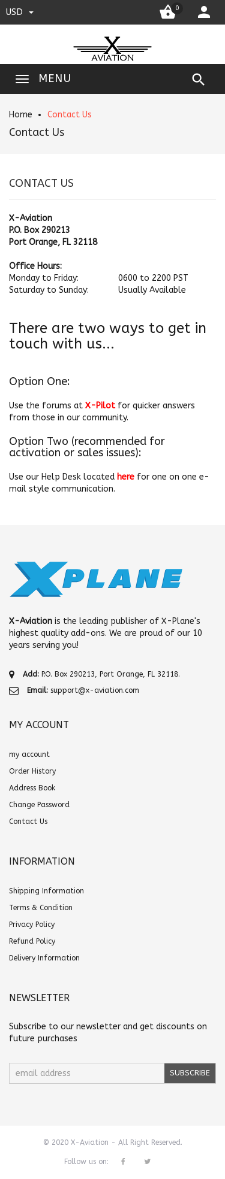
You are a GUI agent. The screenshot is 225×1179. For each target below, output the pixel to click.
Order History (32, 771)
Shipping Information (46, 891)
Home (20, 115)
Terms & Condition (41, 908)
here (125, 477)
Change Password (39, 805)
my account (29, 754)
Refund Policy (32, 941)
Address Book (32, 788)
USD (20, 12)
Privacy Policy (32, 924)
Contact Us (69, 115)
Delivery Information (44, 958)
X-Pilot (100, 406)
